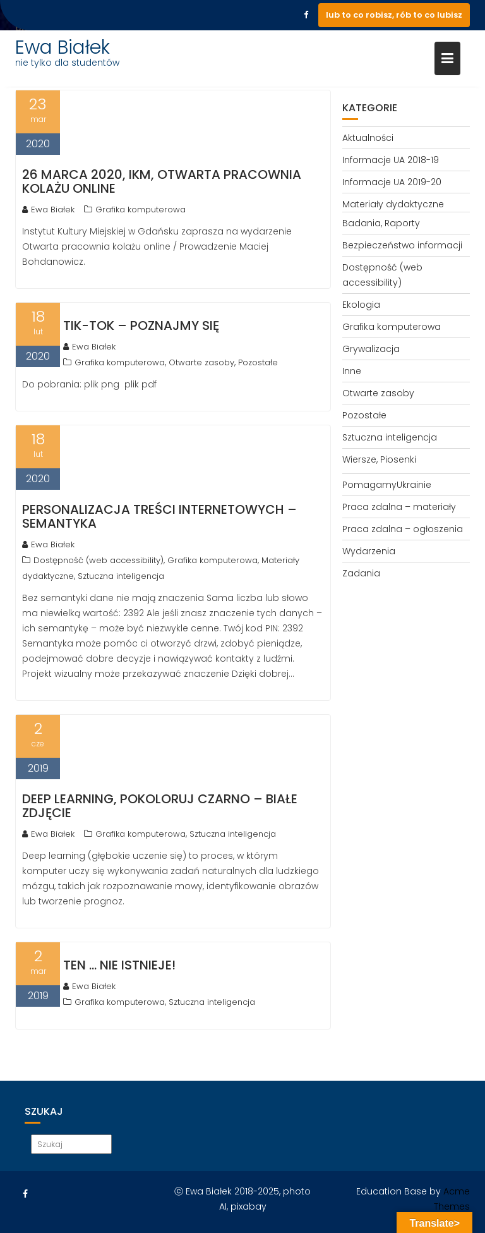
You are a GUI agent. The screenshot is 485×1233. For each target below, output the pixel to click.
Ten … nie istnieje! (119, 965)
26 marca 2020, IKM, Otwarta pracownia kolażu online (161, 181)
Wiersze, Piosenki (379, 459)
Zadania (361, 573)
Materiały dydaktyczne (393, 204)
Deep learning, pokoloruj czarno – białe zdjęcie (159, 806)
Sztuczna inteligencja (121, 576)
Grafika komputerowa (140, 209)
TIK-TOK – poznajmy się (141, 325)
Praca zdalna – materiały (399, 507)
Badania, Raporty (381, 223)
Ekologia (361, 304)
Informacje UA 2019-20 (391, 182)
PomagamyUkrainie (386, 484)
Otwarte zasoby (201, 362)
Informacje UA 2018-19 (390, 160)
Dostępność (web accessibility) (98, 560)
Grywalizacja (371, 349)
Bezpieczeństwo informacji (402, 245)
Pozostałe (258, 362)
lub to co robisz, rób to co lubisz (394, 15)
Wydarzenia (368, 551)
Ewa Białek (62, 47)
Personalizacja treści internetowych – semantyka (159, 516)
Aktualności (367, 137)
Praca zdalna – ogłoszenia (402, 529)
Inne (351, 371)
